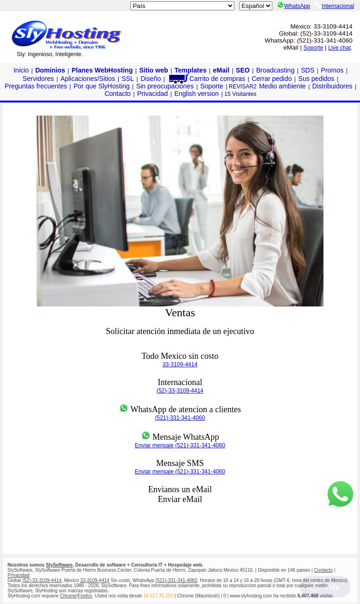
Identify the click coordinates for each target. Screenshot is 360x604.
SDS (308, 70)
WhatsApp (293, 6)
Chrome (68, 595)
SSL (127, 78)
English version (196, 93)
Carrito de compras (206, 78)
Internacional (334, 6)
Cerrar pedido (272, 78)
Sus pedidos (316, 78)
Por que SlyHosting (102, 86)
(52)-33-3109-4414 (180, 390)
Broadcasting (275, 70)
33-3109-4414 (180, 364)
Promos (332, 70)
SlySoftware (59, 565)
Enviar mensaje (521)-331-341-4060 (180, 445)
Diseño (151, 78)
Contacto (118, 93)
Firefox (85, 595)
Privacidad (152, 93)
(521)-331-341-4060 (180, 418)
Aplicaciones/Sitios (87, 78)
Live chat (339, 47)
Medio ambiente (282, 86)
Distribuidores (332, 86)
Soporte (313, 47)
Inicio (21, 70)
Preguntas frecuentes (36, 86)
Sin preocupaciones (165, 86)
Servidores (38, 78)
